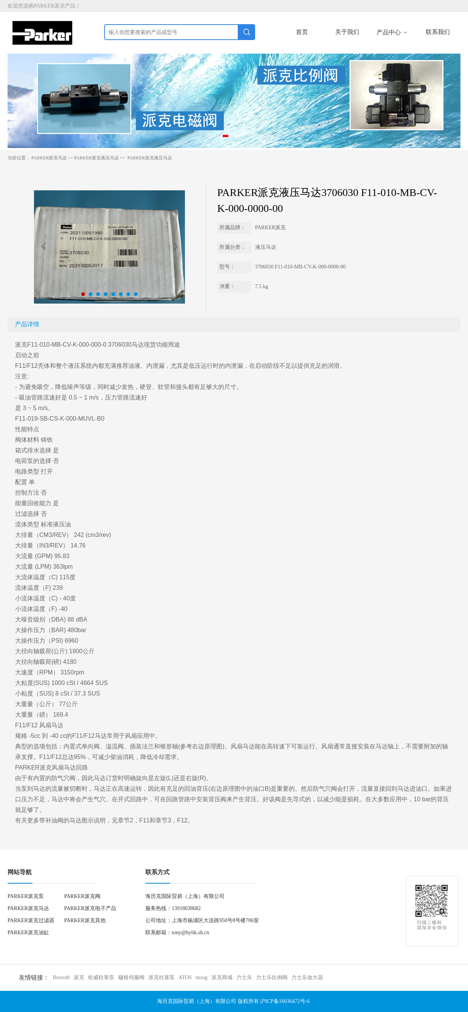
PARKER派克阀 (82, 896)
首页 (302, 32)
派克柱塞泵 (161, 977)
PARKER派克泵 (26, 896)
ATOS (185, 977)
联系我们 (438, 32)
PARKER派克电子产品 (90, 908)
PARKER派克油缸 (28, 932)
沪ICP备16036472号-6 (284, 1001)
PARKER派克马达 (49, 157)
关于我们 (347, 32)
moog (202, 977)
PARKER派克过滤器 (31, 920)
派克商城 (221, 977)
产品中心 (392, 32)
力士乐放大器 (307, 977)
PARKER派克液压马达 (96, 157)
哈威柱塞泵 (101, 977)
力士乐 (244, 977)
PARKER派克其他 (85, 920)
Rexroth (61, 977)
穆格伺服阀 (131, 977)
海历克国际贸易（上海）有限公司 (196, 1001)
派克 (79, 977)
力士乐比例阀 (272, 977)
